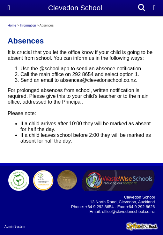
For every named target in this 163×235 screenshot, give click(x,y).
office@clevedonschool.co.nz (128, 211)
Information (28, 25)
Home (12, 25)
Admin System (14, 226)
